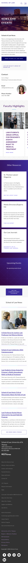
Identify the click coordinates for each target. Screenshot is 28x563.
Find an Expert (9, 223)
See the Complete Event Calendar (14, 292)
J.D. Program (4, 483)
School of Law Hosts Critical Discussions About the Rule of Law (13, 393)
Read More (10, 153)
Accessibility (5, 539)
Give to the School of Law (7, 525)
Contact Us (4, 478)
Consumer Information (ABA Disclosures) (11, 494)
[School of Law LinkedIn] (4, 560)
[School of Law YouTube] (19, 555)
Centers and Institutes (7, 468)
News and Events (5, 475)
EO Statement (5, 536)
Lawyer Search (5, 519)
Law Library (4, 507)
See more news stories (14, 432)
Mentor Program (5, 522)
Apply (2, 489)
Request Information (6, 486)
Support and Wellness (6, 504)
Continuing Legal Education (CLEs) (10, 515)
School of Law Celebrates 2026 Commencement (12, 351)
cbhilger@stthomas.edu (7, 87)
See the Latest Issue (11, 195)
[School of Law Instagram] (14, 555)
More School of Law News (14, 58)
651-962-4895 (5, 450)
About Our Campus (6, 501)
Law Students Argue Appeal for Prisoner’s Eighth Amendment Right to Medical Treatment (12, 372)
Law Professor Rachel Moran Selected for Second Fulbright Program (11, 415)
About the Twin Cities (6, 497)
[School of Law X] (9, 555)
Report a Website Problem (9, 533)
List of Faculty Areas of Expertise (11, 66)
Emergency (4, 545)
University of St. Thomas (8, 531)
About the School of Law (7, 462)
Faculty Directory (5, 471)
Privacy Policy (5, 542)
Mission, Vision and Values (8, 465)
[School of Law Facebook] (4, 555)
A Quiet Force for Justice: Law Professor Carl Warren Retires (12, 334)
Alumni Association (6, 512)
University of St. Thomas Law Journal (12, 247)
